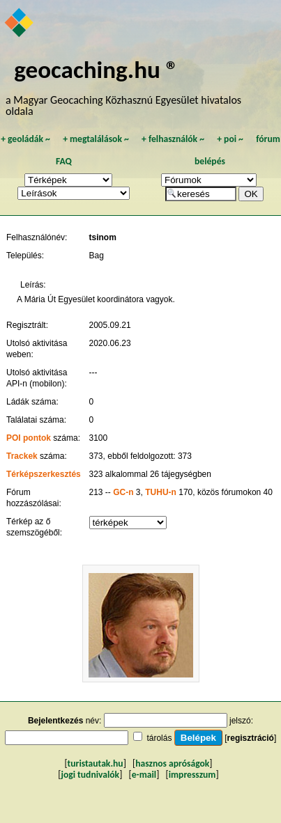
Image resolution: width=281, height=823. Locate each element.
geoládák (25, 139)
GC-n (123, 492)
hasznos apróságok (172, 763)
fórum (268, 139)
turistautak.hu (95, 763)
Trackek (22, 456)
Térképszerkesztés (43, 474)
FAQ (64, 161)
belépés (210, 161)
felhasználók (173, 139)
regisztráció (250, 738)
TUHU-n (160, 492)
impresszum (192, 775)
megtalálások (96, 139)
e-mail (144, 775)
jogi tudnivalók (90, 775)
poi (230, 139)
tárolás (159, 738)
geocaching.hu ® (96, 69)
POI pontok (28, 438)
